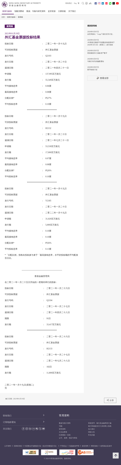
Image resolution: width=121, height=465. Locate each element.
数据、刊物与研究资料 (35, 11)
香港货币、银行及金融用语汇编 (99, 423)
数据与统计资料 (65, 423)
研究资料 (62, 429)
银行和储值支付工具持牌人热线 (99, 426)
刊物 (60, 426)
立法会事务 (63, 432)
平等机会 (63, 446)
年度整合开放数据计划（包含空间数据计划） (41, 446)
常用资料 (64, 415)
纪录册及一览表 (65, 435)
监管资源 (52, 11)
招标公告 (91, 432)
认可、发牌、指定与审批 (68, 438)
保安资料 (85, 446)
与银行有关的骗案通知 (95, 61)
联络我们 (68, 3)
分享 (110, 400)
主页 (3, 17)
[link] (90, 3)
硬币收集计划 (92, 70)
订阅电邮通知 (9, 422)
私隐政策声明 (74, 446)
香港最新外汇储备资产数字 (97, 53)
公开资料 (7, 446)
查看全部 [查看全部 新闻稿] (102, 78)
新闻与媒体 (7, 11)
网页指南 (94, 446)
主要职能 (62, 11)
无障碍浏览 (18, 446)
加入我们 (91, 429)
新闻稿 (20, 17)
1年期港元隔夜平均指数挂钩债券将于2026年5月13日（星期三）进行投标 (101, 44)
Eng (75, 3)
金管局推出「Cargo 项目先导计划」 (100, 34)
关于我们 (72, 11)
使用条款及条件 (106, 446)
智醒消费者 (19, 11)
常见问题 (91, 435)
